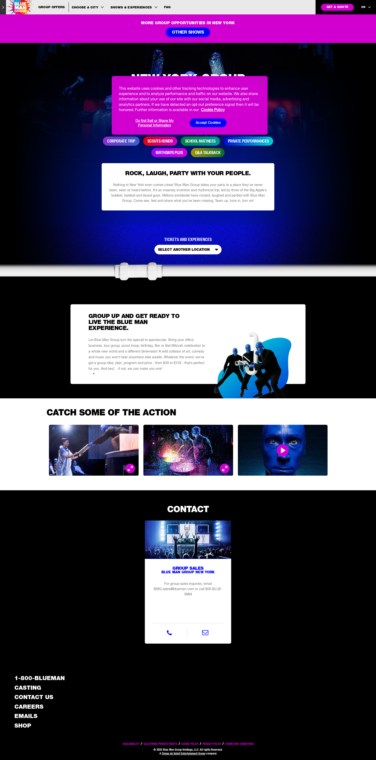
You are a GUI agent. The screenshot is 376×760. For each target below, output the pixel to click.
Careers (28, 706)
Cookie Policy (190, 744)
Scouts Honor (160, 141)
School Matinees (200, 141)
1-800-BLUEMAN (39, 678)
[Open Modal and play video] (283, 450)
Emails (25, 715)
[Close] (261, 82)
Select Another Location (189, 249)
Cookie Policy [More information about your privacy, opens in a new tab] (213, 110)
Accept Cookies (208, 123)
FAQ (167, 7)
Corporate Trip (121, 141)
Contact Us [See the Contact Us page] (33, 697)
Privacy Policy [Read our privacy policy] (211, 744)
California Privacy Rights (160, 744)
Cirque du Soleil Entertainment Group (183, 753)
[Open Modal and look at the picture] (130, 468)
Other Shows (188, 32)
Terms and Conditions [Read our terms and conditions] (239, 744)
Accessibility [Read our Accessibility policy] (131, 744)
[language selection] (366, 7)
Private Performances (248, 141)
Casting (27, 687)
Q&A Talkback (208, 152)
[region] (190, 105)
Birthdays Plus (169, 152)
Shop (22, 725)
